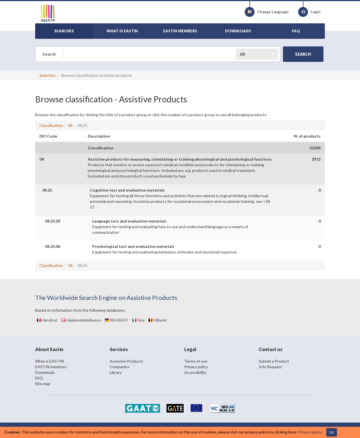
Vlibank (157, 320)
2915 (316, 159)
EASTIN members (51, 366)
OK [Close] (331, 432)
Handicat (47, 320)
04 (70, 125)
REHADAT (117, 320)
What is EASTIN (49, 361)
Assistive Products (126, 361)
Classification (51, 125)
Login (309, 12)
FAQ (39, 378)
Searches (47, 75)
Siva (138, 320)
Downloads (45, 372)
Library (116, 372)
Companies (119, 366)
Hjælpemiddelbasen (81, 320)
